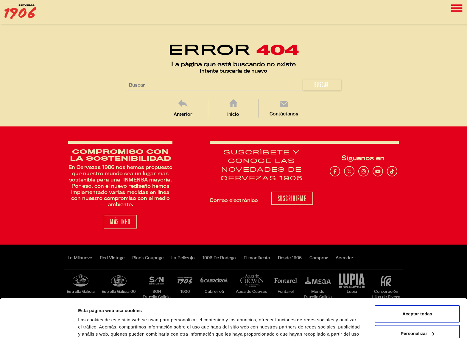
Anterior (183, 114)
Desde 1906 (290, 257)
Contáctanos (284, 114)
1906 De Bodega (219, 257)
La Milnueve (80, 257)
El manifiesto (257, 257)
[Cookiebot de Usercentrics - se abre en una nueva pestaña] (39, 326)
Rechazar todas (417, 314)
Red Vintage (112, 257)
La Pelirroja (183, 257)
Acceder (344, 257)
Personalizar (417, 294)
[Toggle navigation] (456, 8)
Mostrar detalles (95, 326)
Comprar (318, 257)
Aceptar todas (417, 275)
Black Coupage (148, 257)
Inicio (233, 114)
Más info (120, 222)
